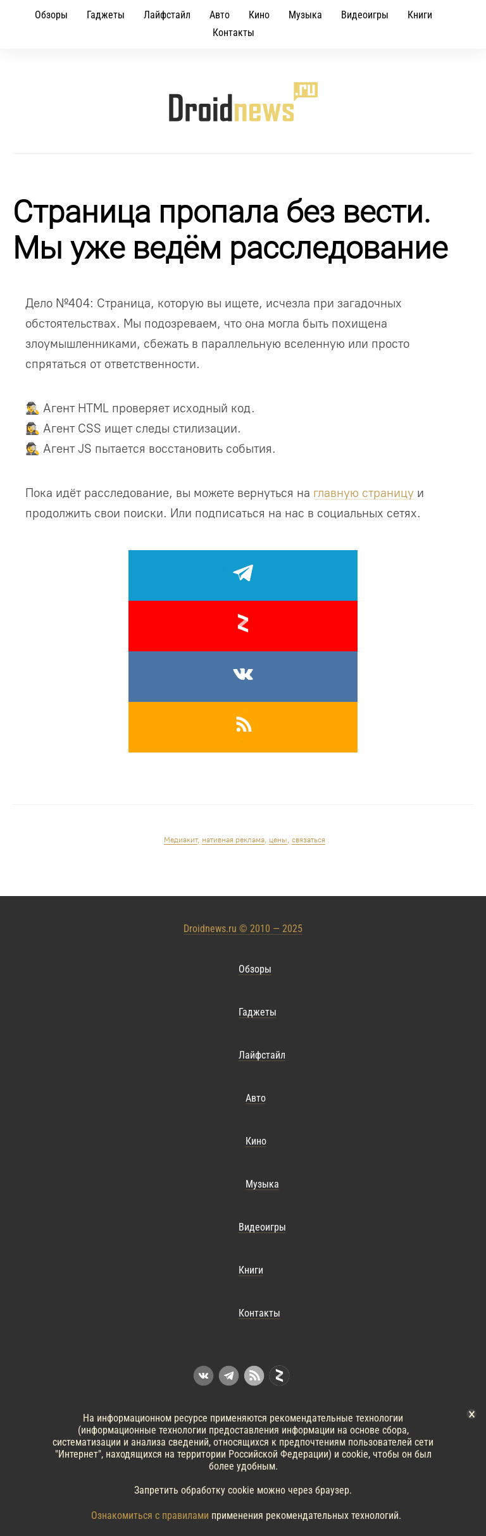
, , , (244, 839)
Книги (420, 15)
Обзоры (51, 15)
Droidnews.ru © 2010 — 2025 (243, 929)
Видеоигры (365, 15)
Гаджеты (106, 15)
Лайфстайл (167, 15)
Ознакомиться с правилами (150, 1515)
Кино (259, 15)
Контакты (233, 33)
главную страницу (363, 493)
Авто (219, 15)
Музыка (305, 15)
